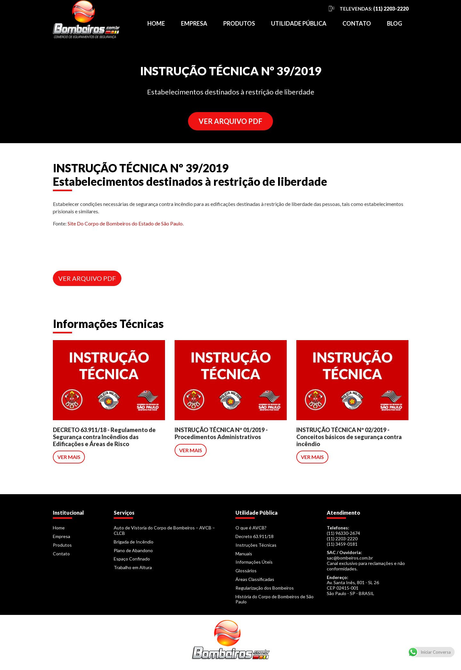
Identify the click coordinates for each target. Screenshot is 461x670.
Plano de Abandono (133, 550)
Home (156, 23)
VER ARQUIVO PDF (230, 121)
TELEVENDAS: (374, 9)
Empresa (194, 23)
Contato (356, 23)
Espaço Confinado (132, 558)
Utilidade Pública (298, 23)
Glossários (246, 570)
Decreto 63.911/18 (254, 536)
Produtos (239, 23)
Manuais (243, 553)
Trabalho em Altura (133, 567)
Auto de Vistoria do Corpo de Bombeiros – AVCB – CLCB (164, 530)
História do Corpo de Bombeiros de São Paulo (274, 599)
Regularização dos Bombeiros (264, 588)
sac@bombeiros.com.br (350, 557)
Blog (394, 23)
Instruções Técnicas (255, 545)
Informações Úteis (254, 562)
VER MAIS (68, 457)
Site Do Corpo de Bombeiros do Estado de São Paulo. (126, 223)
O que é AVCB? (251, 527)
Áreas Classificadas (254, 579)
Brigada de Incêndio (133, 541)
